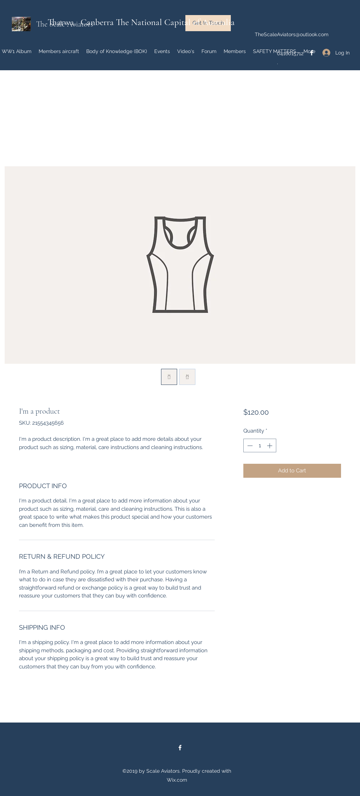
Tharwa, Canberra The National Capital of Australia (141, 22)
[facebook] (180, 747)
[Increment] (270, 445)
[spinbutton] (260, 445)
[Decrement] (249, 445)
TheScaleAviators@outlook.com (292, 34)
